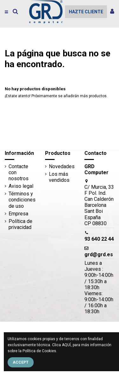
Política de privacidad (20, 224)
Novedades (62, 166)
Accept (21, 362)
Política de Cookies (39, 351)
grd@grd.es (98, 254)
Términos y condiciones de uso (22, 200)
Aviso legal (21, 186)
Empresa (18, 214)
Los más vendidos (59, 177)
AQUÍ (66, 345)
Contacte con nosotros (19, 172)
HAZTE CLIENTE (86, 11)
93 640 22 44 (99, 239)
